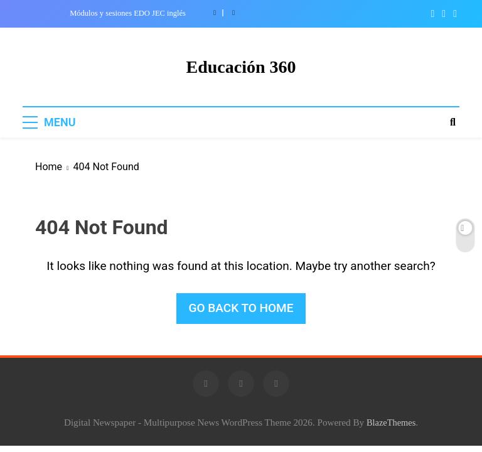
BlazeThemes (391, 422)
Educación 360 (241, 67)
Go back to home (241, 308)
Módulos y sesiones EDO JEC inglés (128, 13)
